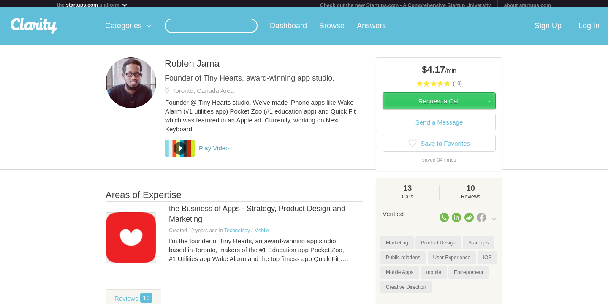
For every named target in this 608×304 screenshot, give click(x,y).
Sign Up (548, 29)
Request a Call (439, 104)
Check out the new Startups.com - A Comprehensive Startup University (405, 5)
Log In (589, 29)
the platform (92, 5)
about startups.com (527, 5)
